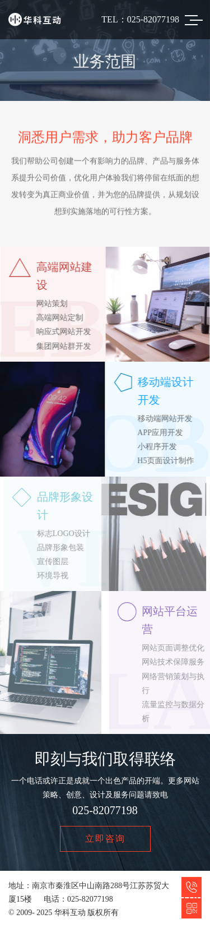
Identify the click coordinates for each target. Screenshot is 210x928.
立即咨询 (105, 839)
